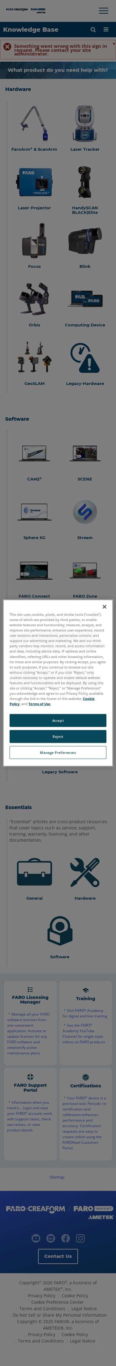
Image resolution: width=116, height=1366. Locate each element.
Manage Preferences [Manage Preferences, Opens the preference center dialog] (58, 752)
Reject (58, 736)
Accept (58, 720)
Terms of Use (39, 703)
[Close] (104, 607)
